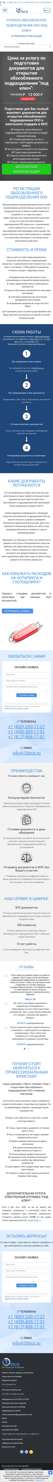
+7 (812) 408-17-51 (31, 341)
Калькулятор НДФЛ (10, 1429)
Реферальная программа (12, 1443)
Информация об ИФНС (11, 1410)
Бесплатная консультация (26, 168)
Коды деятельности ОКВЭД (13, 1407)
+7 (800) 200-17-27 (14, 2)
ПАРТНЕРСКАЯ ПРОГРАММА (31, 1469)
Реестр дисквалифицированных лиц (17, 1414)
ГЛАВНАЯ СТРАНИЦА (11, 1469)
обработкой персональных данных (17, 708)
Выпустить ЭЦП (8, 1447)
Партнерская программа (12, 1439)
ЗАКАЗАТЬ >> (34, 1220)
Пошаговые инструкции (12, 1376)
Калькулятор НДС (9, 1426)
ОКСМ (4, 1422)
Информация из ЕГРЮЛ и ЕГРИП (15, 1399)
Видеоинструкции (9, 1380)
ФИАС (4, 1418)
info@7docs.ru (38, 368)
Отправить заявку (17, 611)
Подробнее (39, 1480)
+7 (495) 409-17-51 (30, 2)
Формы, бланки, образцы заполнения (17, 1372)
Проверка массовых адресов (14, 1403)
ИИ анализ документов (11, 1390)
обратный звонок (42, 336)
